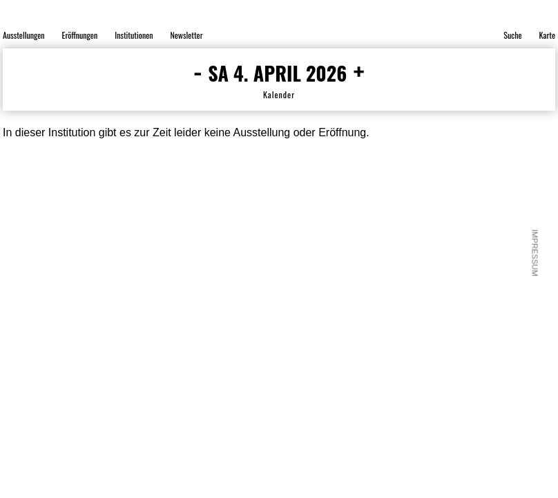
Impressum (535, 253)
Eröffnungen (80, 35)
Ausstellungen (24, 35)
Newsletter (186, 35)
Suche (512, 35)
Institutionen (134, 35)
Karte (547, 35)
